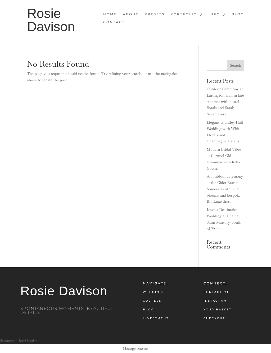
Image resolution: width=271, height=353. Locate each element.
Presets (154, 14)
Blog (238, 14)
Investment (156, 318)
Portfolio (183, 14)
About (130, 14)
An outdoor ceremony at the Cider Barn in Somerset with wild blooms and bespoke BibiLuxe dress (225, 189)
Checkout (214, 318)
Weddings (154, 292)
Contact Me (217, 292)
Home (110, 14)
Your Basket (218, 309)
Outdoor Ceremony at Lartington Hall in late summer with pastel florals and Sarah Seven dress (225, 101)
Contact (114, 22)
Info (214, 14)
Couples (152, 300)
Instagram (215, 300)
